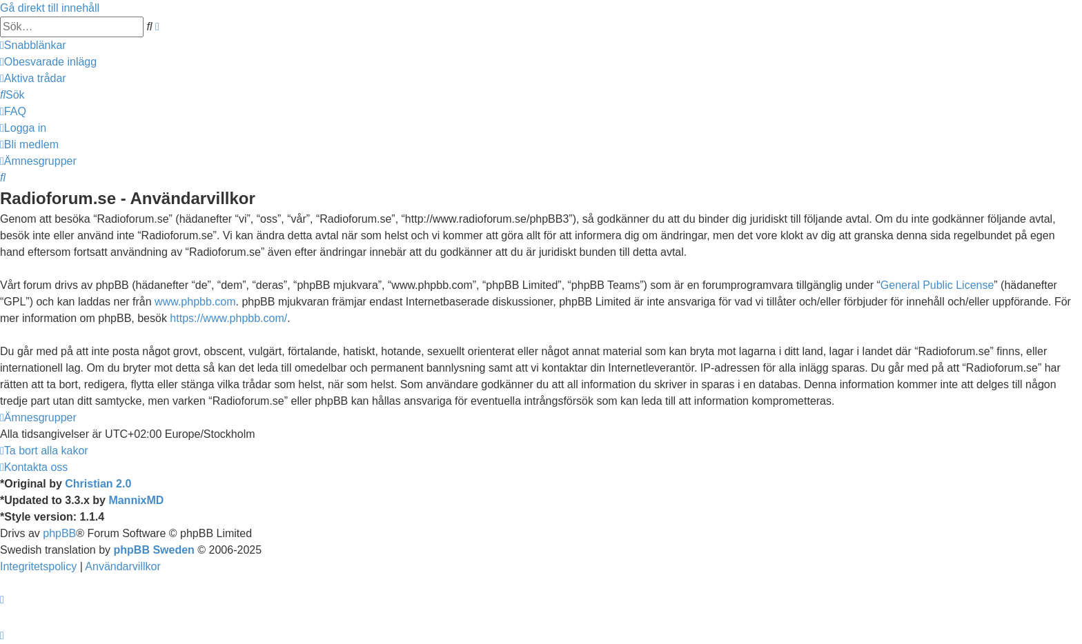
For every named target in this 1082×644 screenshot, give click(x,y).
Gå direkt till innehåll (49, 8)
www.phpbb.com (195, 302)
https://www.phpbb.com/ (228, 318)
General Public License (937, 285)
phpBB (59, 533)
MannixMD (136, 500)
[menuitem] (48, 62)
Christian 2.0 (98, 484)
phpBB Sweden (154, 550)
